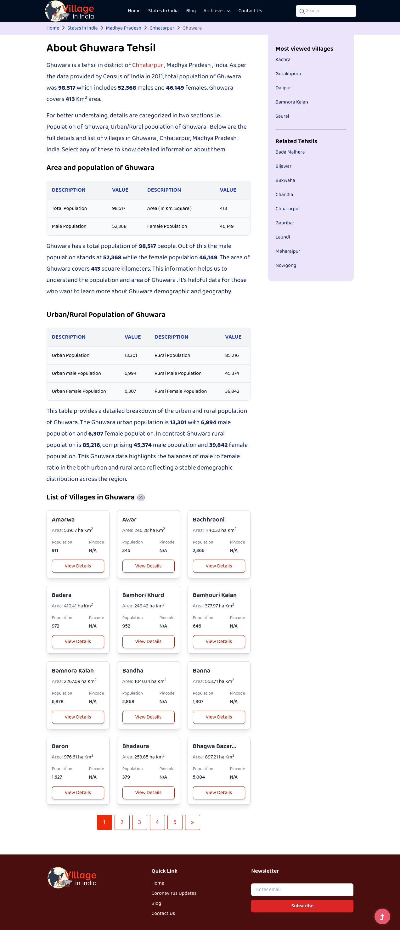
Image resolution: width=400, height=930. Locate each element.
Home (134, 11)
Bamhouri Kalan (215, 595)
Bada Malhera (290, 152)
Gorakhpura (288, 74)
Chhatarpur (161, 28)
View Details (78, 566)
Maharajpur (288, 251)
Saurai (282, 116)
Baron (60, 746)
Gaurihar (285, 223)
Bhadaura (135, 746)
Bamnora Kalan (73, 671)
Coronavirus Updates (173, 893)
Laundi (283, 237)
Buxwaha (285, 181)
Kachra (283, 60)
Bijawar (284, 166)
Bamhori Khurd (143, 595)
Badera (62, 595)
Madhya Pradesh (124, 28)
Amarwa (63, 520)
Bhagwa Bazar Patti (212, 750)
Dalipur (283, 88)
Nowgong (286, 266)
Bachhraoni (209, 520)
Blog (191, 11)
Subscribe (302, 906)
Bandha (133, 671)
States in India (82, 28)
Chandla (284, 195)
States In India (163, 11)
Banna (202, 671)
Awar (129, 520)
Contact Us (250, 11)
